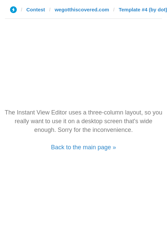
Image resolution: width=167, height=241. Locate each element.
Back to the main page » (83, 147)
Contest (35, 9)
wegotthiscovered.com (82, 9)
